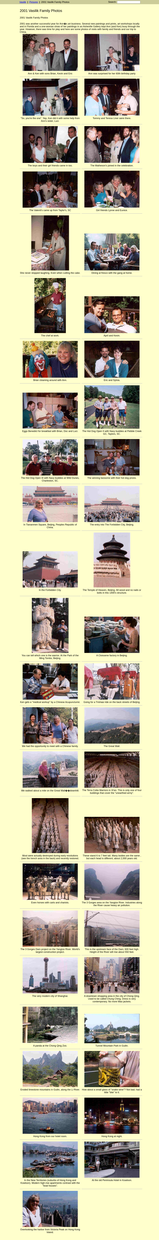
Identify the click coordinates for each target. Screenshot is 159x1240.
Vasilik (22, 2)
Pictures (33, 2)
